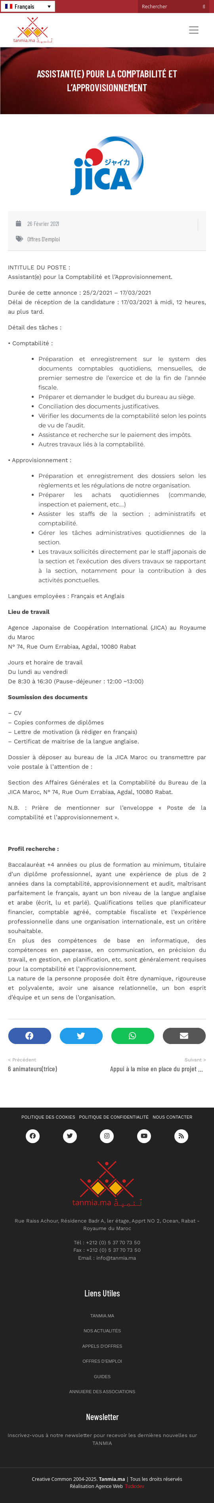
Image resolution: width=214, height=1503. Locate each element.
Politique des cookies (48, 1117)
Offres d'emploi (43, 239)
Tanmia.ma (102, 1315)
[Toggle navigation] (193, 30)
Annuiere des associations (102, 1391)
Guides (102, 1376)
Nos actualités (102, 1330)
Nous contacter (173, 1117)
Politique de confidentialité (114, 1117)
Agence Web (120, 1486)
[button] (30, 1035)
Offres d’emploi (102, 1361)
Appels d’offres (102, 1346)
